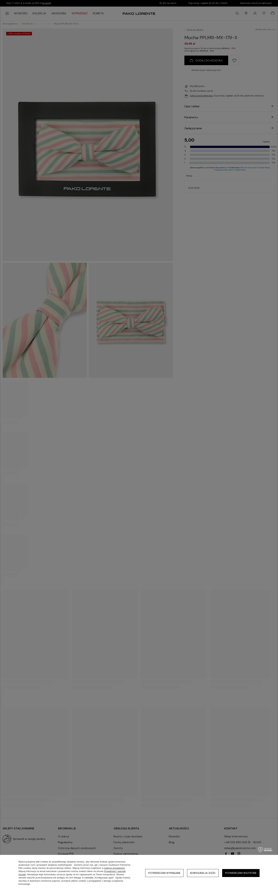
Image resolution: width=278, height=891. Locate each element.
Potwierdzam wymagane (164, 873)
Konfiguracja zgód (202, 873)
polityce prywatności (114, 868)
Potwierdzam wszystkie (241, 873)
